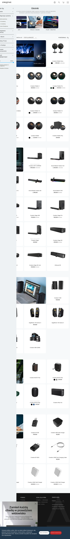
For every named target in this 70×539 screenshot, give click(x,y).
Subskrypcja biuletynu (57, 504)
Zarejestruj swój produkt (58, 506)
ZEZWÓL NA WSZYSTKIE (56, 532)
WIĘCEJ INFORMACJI (44, 532)
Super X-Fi (7, 500)
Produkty (23, 500)
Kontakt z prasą (40, 504)
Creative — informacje (42, 500)
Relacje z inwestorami (42, 502)
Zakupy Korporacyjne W (58, 508)
